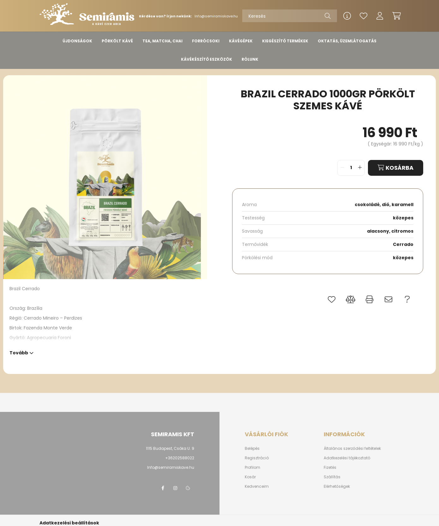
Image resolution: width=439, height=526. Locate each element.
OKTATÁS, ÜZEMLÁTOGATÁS (347, 41)
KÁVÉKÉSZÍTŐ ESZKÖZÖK (206, 59)
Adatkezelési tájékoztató (347, 458)
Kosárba (399, 168)
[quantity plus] (359, 168)
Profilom (252, 467)
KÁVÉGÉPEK (241, 41)
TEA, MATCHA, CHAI (162, 41)
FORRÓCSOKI (206, 41)
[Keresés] (289, 15)
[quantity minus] (342, 168)
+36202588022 (179, 458)
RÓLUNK (250, 59)
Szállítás (332, 477)
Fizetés (330, 467)
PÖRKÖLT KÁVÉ (117, 41)
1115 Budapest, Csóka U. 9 (170, 448)
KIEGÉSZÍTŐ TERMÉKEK (285, 41)
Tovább (18, 352)
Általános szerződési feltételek (352, 448)
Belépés (252, 448)
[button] (331, 299)
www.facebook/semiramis (162, 488)
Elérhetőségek (337, 486)
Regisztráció (257, 458)
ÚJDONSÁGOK (77, 41)
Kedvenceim (257, 486)
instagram (175, 488)
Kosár (250, 477)
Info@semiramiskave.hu (216, 16)
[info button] (347, 15)
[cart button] (396, 15)
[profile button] (380, 15)
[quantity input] (351, 167)
